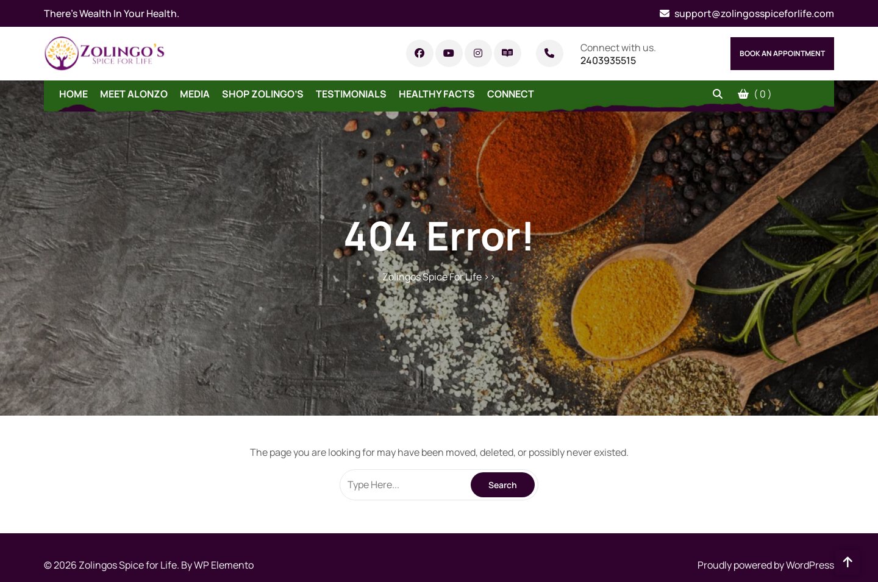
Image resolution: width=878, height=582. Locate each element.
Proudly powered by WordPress (766, 565)
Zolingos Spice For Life (432, 276)
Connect (510, 94)
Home (73, 94)
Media (195, 94)
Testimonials (351, 94)
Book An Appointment (782, 53)
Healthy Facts (437, 94)
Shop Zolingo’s (263, 94)
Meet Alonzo (134, 94)
